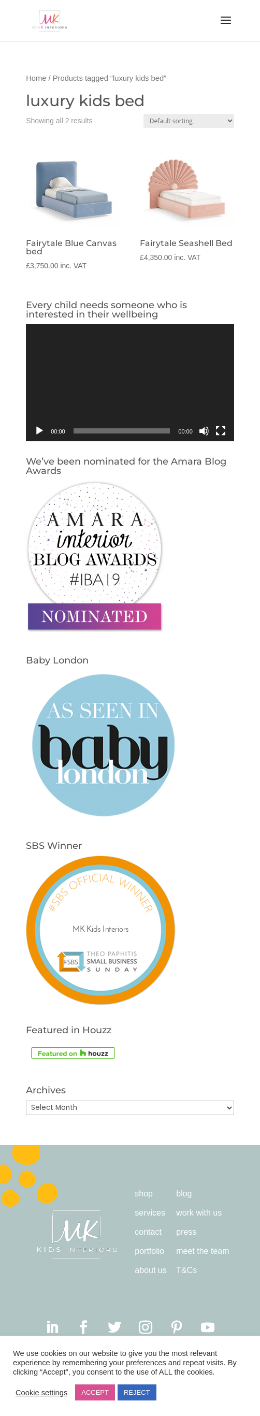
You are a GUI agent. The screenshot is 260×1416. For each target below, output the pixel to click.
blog (184, 1193)
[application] (130, 382)
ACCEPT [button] (95, 1392)
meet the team (202, 1251)
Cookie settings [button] (41, 1393)
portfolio (149, 1251)
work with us (199, 1212)
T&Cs (186, 1270)
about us (150, 1270)
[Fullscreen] (220, 431)
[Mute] (204, 431)
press (186, 1231)
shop (144, 1193)
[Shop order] (188, 121)
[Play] (39, 431)
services (150, 1212)
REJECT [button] (137, 1392)
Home (36, 78)
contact (148, 1231)
